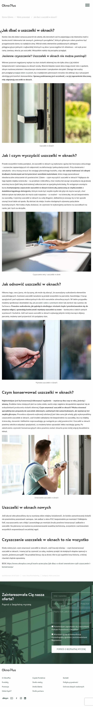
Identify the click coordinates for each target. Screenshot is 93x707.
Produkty (5, 682)
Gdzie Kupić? (7, 691)
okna (14, 170)
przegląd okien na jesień (23, 72)
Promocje (5, 687)
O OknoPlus (6, 678)
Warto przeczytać (23, 17)
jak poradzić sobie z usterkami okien (48, 303)
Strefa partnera (38, 691)
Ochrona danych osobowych (73, 687)
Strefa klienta (37, 687)
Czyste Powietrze (38, 678)
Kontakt (66, 678)
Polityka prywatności (70, 682)
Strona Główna (7, 17)
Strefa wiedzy (37, 682)
